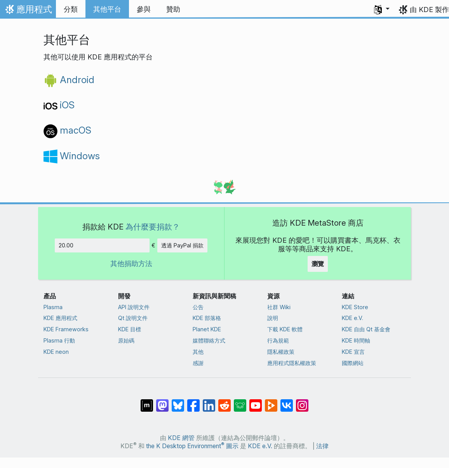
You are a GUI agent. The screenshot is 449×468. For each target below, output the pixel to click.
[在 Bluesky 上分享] (178, 401)
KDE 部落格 (207, 318)
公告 (198, 307)
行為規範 (278, 340)
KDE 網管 (181, 438)
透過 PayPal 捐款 (182, 245)
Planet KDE (207, 329)
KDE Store (355, 307)
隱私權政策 (280, 351)
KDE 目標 (129, 329)
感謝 (198, 363)
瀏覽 (318, 264)
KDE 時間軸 (356, 340)
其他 (198, 351)
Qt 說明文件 (133, 318)
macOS (67, 130)
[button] (381, 9)
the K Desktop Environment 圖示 (192, 446)
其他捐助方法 (131, 263)
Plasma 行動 (59, 340)
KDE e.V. (352, 318)
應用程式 (27, 11)
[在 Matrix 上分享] (147, 401)
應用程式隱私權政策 (291, 363)
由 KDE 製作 (429, 9)
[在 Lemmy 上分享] (240, 401)
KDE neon (56, 351)
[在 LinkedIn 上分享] (209, 401)
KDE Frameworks (66, 329)
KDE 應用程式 (60, 318)
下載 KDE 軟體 (285, 329)
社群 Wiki (279, 307)
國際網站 (353, 363)
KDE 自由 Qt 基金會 (366, 329)
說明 (272, 318)
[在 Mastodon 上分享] (162, 401)
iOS (59, 105)
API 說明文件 (134, 307)
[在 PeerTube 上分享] (271, 401)
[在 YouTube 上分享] (255, 401)
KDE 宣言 (353, 351)
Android (69, 79)
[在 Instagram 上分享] (302, 401)
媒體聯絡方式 (209, 340)
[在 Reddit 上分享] (224, 401)
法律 (322, 446)
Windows (72, 156)
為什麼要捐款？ (152, 226)
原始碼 (126, 340)
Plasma (53, 307)
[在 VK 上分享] (286, 401)
